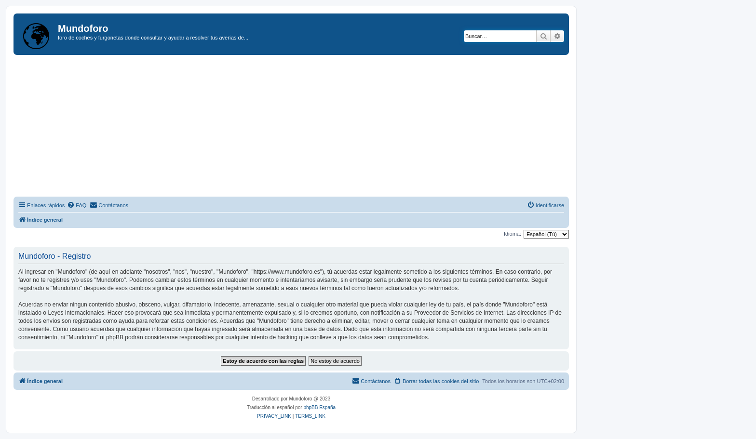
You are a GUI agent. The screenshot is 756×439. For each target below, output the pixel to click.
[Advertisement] (303, 127)
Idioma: (512, 234)
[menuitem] (76, 205)
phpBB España (319, 407)
